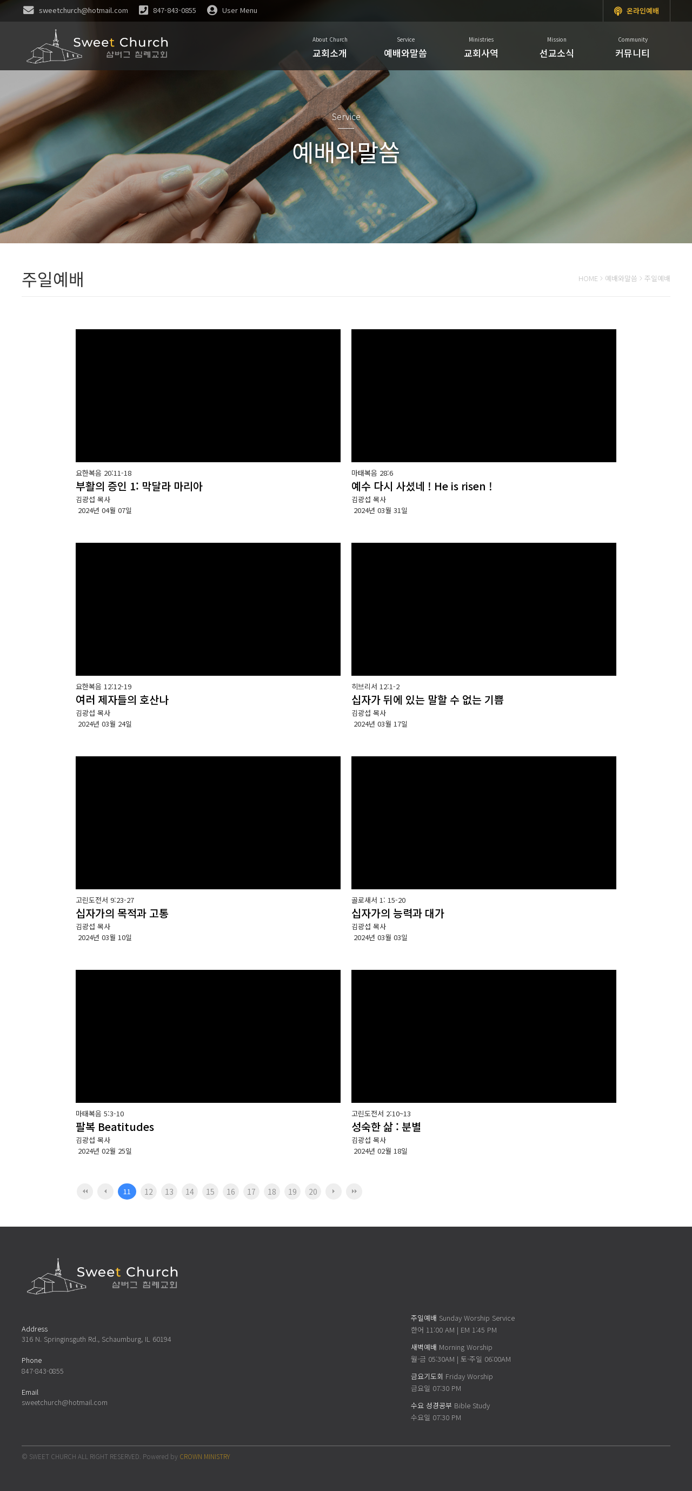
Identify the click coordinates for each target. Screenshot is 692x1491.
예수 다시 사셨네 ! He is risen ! (422, 486)
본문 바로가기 (0, 0)
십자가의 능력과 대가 (397, 913)
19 (292, 1191)
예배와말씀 (621, 278)
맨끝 (354, 1191)
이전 (105, 1191)
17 (251, 1191)
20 (313, 1191)
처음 (85, 1191)
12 (148, 1191)
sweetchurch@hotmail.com (65, 1402)
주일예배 (657, 278)
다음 (333, 1191)
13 (169, 1191)
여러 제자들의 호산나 (122, 699)
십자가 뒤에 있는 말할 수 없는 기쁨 (427, 699)
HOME (588, 278)
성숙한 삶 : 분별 (386, 1126)
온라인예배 (636, 11)
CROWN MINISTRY (204, 1456)
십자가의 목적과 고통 (122, 913)
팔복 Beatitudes (115, 1126)
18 (272, 1191)
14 (189, 1191)
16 (231, 1191)
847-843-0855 (43, 1371)
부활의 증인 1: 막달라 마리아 (139, 486)
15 (210, 1191)
